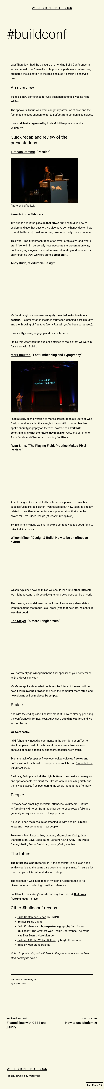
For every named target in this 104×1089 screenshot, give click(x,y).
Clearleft (36, 437)
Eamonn (50, 835)
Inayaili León (20, 983)
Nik (42, 835)
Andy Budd (18, 263)
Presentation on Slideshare (27, 214)
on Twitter (83, 740)
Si (38, 835)
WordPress (34, 1075)
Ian (46, 844)
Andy (33, 835)
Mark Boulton (20, 355)
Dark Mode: (94, 1085)
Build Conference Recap (31, 917)
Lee (68, 835)
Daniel (14, 844)
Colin (61, 844)
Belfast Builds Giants (30, 921)
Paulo (85, 839)
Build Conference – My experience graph (41, 926)
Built (20, 944)
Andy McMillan (56, 123)
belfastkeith (29, 205)
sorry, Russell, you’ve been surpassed (69, 324)
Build (14, 96)
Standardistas (19, 839)
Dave (32, 839)
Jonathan (56, 839)
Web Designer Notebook (52, 8)
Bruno (32, 844)
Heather (70, 844)
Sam (83, 835)
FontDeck (62, 437)
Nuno (46, 839)
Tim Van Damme (23, 152)
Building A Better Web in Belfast (36, 940)
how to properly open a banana (72, 232)
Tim (78, 839)
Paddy (75, 835)
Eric (65, 839)
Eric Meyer (18, 621)
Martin (23, 844)
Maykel (61, 835)
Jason (53, 844)
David (40, 844)
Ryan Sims (18, 446)
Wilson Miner (20, 538)
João (39, 839)
